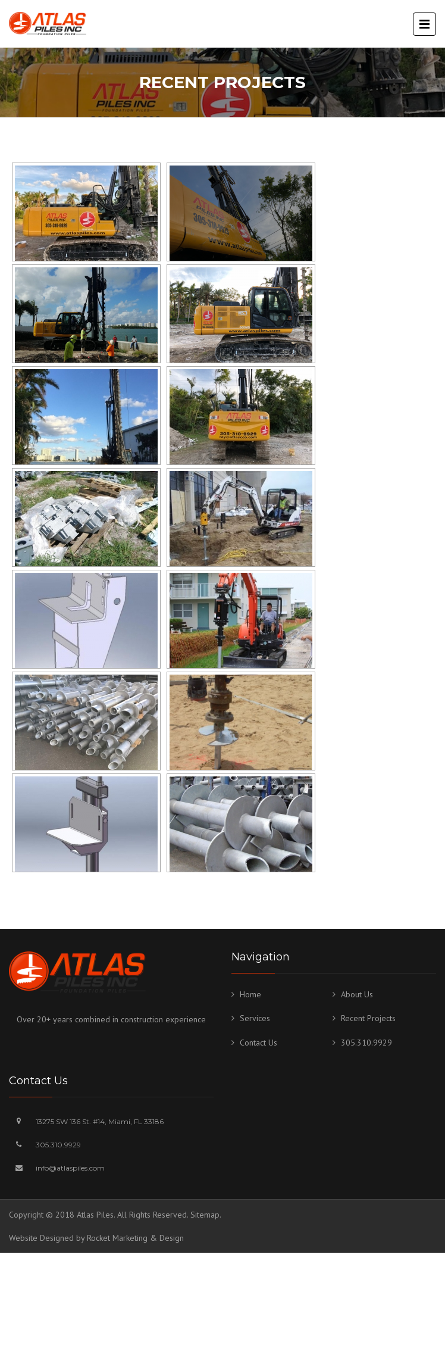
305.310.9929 (366, 1042)
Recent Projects (368, 1018)
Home (250, 994)
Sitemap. (205, 1214)
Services (255, 1018)
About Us (357, 994)
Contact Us (258, 1042)
